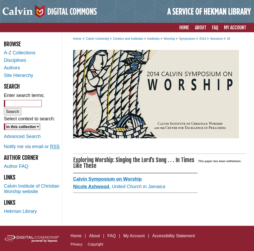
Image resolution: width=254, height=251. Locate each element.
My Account (134, 236)
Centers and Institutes (128, 39)
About (94, 236)
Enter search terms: (24, 95)
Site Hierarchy (18, 75)
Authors (12, 67)
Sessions (217, 39)
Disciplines (15, 60)
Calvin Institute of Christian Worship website (31, 188)
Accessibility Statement (173, 236)
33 (228, 39)
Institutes (153, 39)
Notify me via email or (32, 146)
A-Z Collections (20, 52)
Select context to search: (29, 118)
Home (77, 39)
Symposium (187, 39)
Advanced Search (22, 136)
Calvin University (98, 39)
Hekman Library (20, 211)
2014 (203, 39)
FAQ (112, 236)
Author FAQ (16, 166)
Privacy (76, 244)
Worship (170, 39)
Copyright (95, 244)
